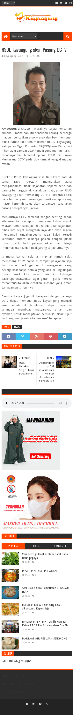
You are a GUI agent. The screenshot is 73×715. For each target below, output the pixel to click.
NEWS (17, 327)
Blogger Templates (53, 710)
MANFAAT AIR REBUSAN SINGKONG (44, 638)
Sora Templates (31, 710)
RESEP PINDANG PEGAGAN (39, 571)
